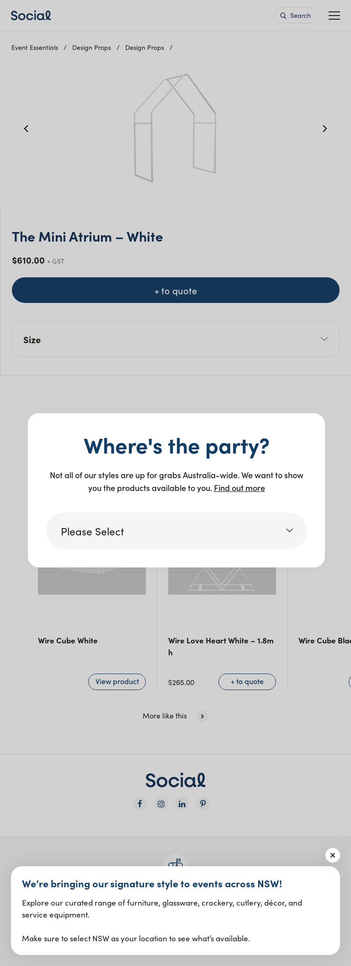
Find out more (239, 487)
